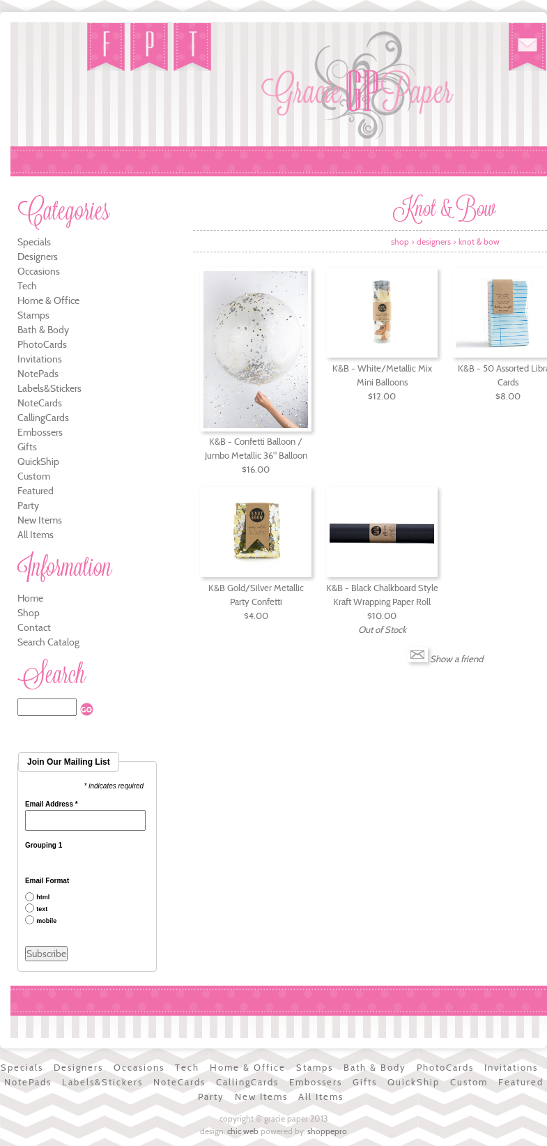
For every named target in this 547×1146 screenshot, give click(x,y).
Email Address (51, 804)
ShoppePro (327, 1131)
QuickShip (38, 461)
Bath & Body (43, 329)
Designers (37, 256)
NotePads (38, 373)
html (42, 897)
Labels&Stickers (49, 388)
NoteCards (39, 403)
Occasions (38, 271)
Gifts (27, 447)
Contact (34, 627)
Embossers (40, 432)
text (41, 909)
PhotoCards (42, 344)
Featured (35, 490)
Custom (33, 476)
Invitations (39, 359)
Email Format (47, 881)
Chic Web (243, 1131)
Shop (28, 612)
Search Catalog (48, 642)
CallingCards (43, 417)
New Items (39, 520)
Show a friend (456, 658)
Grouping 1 (43, 845)
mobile (46, 921)
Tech (27, 286)
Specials (34, 242)
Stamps (33, 315)
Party (28, 505)
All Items (35, 534)
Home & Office (48, 300)
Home (30, 598)
